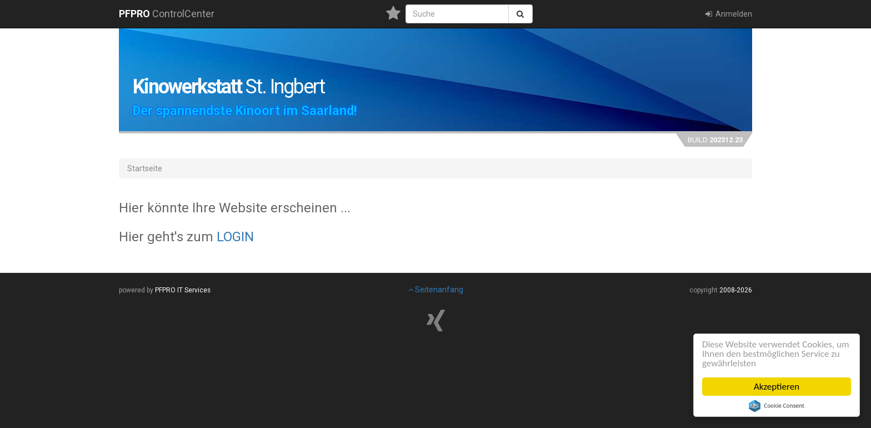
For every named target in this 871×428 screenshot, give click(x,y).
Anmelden (728, 13)
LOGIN (235, 237)
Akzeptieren (776, 386)
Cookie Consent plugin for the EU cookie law (776, 406)
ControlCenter (166, 13)
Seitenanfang (435, 289)
